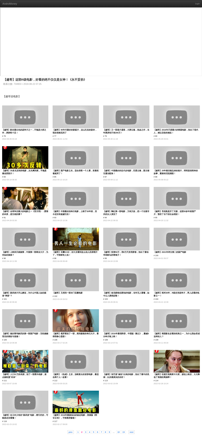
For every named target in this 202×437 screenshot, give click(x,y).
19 (123, 432)
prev (70, 432)
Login (197, 4)
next (131, 432)
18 (118, 432)
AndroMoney (9, 3)
